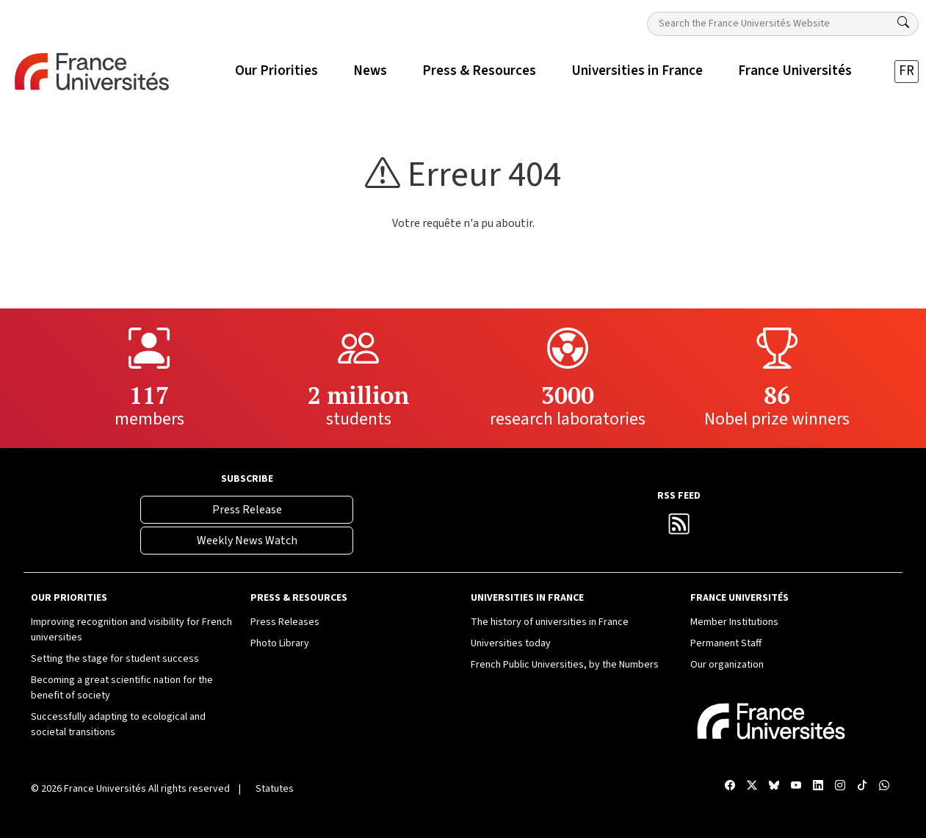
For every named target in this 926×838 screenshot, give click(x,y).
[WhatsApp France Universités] (884, 786)
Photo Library (279, 643)
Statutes (275, 788)
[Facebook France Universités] (730, 786)
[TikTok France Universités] (862, 786)
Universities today (511, 643)
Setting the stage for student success (115, 658)
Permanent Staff (726, 643)
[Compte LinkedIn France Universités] (818, 786)
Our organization (727, 664)
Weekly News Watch (247, 540)
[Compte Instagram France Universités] (840, 786)
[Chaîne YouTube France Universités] (796, 786)
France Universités (105, 788)
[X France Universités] (752, 786)
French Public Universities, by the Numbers (565, 664)
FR (906, 71)
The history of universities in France (550, 622)
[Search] (903, 22)
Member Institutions (734, 622)
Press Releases (284, 622)
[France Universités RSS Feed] (679, 528)
